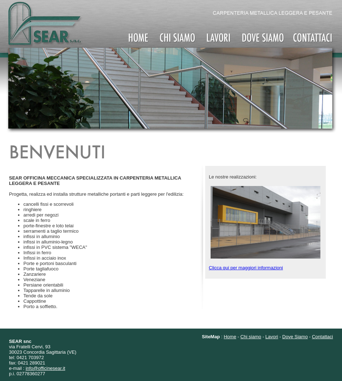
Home (230, 336)
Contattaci (322, 336)
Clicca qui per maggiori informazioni (246, 267)
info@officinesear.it (45, 368)
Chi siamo (250, 336)
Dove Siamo (295, 336)
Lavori (271, 336)
